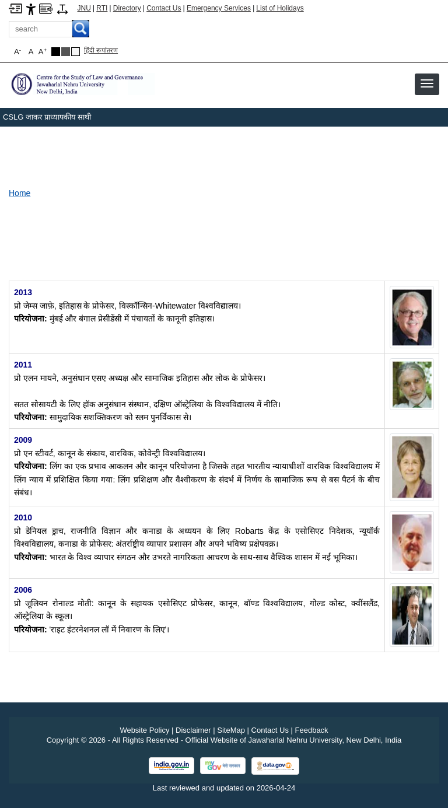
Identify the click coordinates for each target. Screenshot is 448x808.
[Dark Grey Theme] (65, 51)
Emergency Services (219, 8)
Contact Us (163, 8)
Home (19, 193)
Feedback (311, 730)
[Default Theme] (75, 51)
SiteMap (231, 730)
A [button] (42, 52)
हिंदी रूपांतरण (101, 50)
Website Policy (144, 730)
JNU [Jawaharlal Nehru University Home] (84, 8)
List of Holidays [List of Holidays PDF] (279, 8)
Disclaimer (193, 730)
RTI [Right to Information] (101, 8)
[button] (427, 83)
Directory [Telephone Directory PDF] (127, 8)
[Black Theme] (55, 51)
